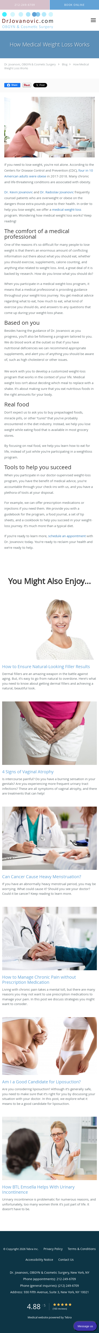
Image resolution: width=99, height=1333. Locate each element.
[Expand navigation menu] (93, 20)
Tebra (68, 1317)
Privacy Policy (53, 1249)
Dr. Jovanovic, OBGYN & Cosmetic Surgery (30, 64)
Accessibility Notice (39, 1260)
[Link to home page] (36, 20)
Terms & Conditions (82, 1249)
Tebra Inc (32, 1249)
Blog (65, 64)
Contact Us (66, 1260)
